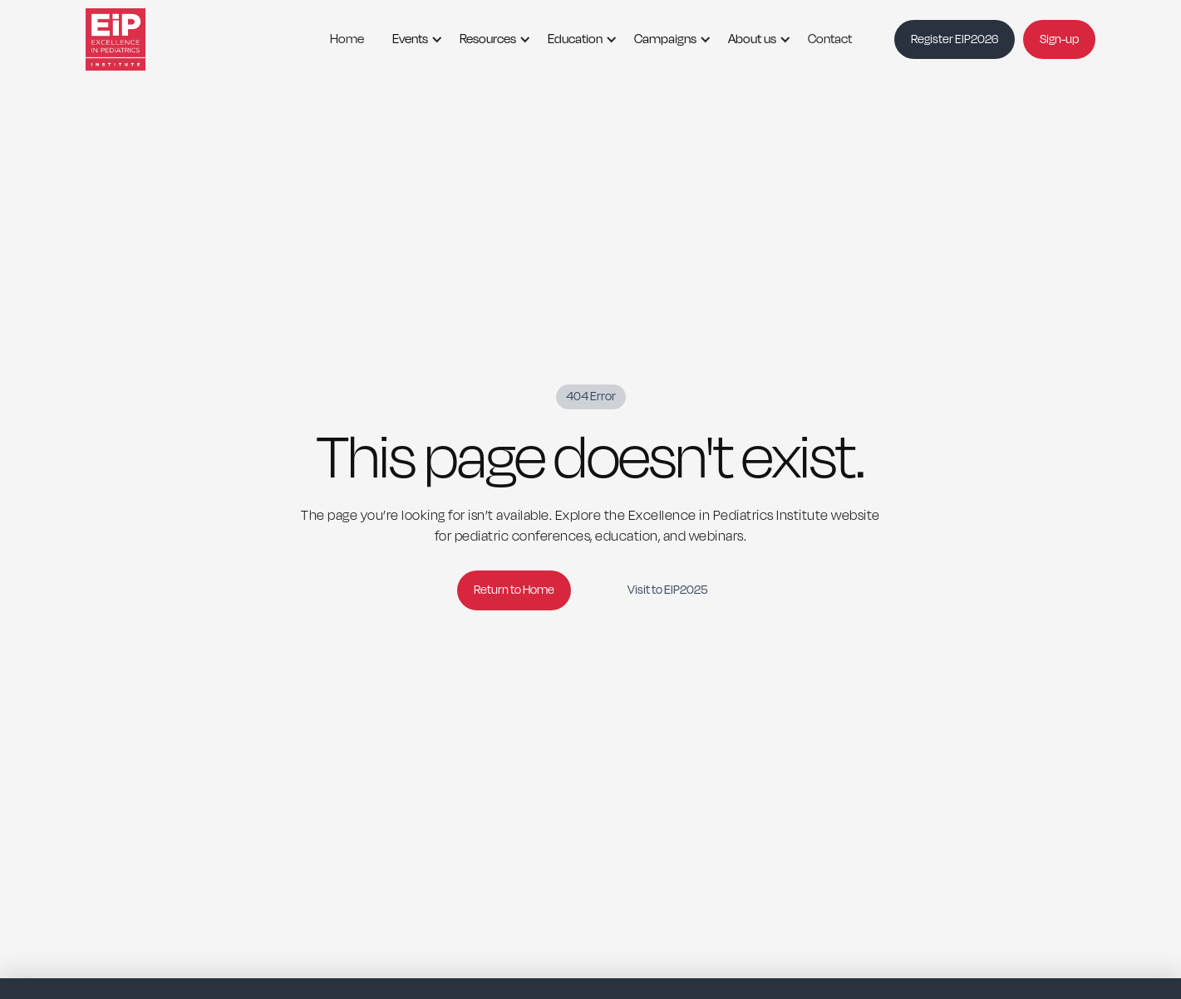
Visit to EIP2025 (667, 590)
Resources (488, 39)
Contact (830, 39)
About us (752, 39)
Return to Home (514, 590)
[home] (135, 39)
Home (347, 39)
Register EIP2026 (954, 39)
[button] (412, 39)
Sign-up (1059, 39)
